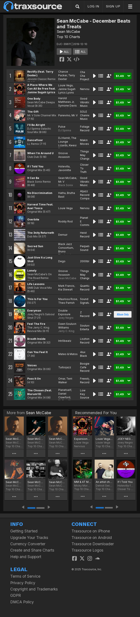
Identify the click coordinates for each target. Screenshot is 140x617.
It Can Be (33, 178)
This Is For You (37, 299)
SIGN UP (113, 6)
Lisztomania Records (88, 340)
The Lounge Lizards (67, 141)
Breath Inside (36, 338)
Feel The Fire (36, 323)
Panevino (64, 115)
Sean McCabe (68, 31)
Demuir (62, 234)
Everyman (34, 310)
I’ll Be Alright (36, 125)
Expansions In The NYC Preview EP (82, 438)
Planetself (64, 390)
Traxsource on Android (92, 537)
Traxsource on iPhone (91, 531)
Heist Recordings (87, 234)
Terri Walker (65, 380)
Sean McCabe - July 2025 (57, 438)
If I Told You (35, 166)
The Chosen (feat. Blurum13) (39, 392)
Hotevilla (64, 166)
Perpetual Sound (86, 248)
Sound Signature (86, 300)
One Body (33, 98)
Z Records (85, 314)
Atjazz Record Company (86, 195)
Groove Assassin (64, 155)
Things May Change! (85, 155)
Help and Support (25, 556)
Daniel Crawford (64, 395)
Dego (61, 261)
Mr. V (75, 115)
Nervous (85, 89)
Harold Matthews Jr (66, 100)
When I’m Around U (40, 153)
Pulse (61, 126)
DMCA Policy (22, 602)
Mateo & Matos (68, 354)
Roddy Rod (65, 221)
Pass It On (34, 378)
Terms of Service (25, 576)
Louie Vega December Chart (104, 438)
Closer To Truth (126, 489)
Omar (61, 378)
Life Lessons (35, 284)
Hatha (62, 193)
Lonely (31, 270)
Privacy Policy (22, 582)
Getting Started (24, 531)
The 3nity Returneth (40, 232)
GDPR (15, 595)
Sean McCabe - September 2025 (35, 438)
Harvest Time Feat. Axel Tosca (40, 206)
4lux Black (83, 353)
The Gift (32, 111)
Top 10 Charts (68, 37)
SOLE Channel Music (85, 115)
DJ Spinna (64, 130)
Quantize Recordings (87, 287)
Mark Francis (66, 285)
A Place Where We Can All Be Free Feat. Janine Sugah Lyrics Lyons (41, 90)
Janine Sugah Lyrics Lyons (66, 90)
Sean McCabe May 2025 (14, 482)
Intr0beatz (64, 340)
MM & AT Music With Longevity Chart (82, 482)
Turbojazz (64, 367)
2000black (87, 261)
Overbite (33, 219)
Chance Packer (63, 73)
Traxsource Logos (87, 550)
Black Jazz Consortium (65, 245)
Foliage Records (85, 128)
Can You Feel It (37, 352)
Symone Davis (67, 105)
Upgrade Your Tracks (29, 537)
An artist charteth (104, 482)
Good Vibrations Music (86, 102)
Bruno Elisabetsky (65, 253)
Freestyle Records (86, 380)
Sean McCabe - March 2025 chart (57, 482)
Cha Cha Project (84, 75)
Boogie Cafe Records (85, 367)
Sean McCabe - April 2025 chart (35, 482)
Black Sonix (65, 185)
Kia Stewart (65, 289)
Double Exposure (64, 312)
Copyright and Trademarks (34, 589)
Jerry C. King (66, 331)
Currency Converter (27, 544)
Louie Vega (65, 85)
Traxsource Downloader (93, 544)
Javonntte (64, 170)
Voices (32, 365)
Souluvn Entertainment (89, 327)
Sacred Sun (35, 246)
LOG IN (93, 6)
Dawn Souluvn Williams (67, 325)
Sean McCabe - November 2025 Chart (14, 438)
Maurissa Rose (67, 299)
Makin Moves (84, 141)
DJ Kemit (64, 138)
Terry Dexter (66, 77)
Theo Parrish (66, 302)
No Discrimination (39, 193)
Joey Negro (65, 317)
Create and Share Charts (32, 550)
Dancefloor (35, 140)
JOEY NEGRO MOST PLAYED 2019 (126, 438)
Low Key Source (84, 394)
